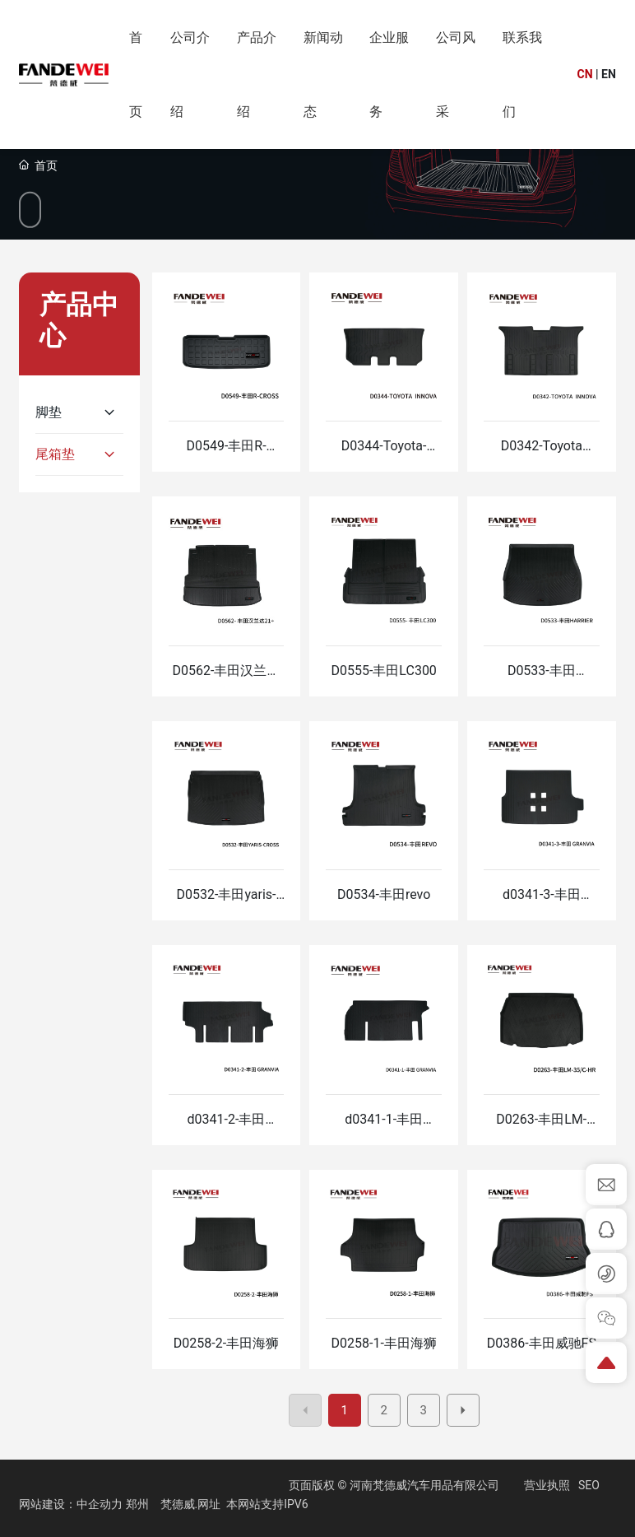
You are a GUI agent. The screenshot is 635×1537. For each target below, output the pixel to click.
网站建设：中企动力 (71, 1504)
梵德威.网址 (190, 1504)
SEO (589, 1485)
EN (608, 74)
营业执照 (547, 1485)
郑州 (137, 1504)
